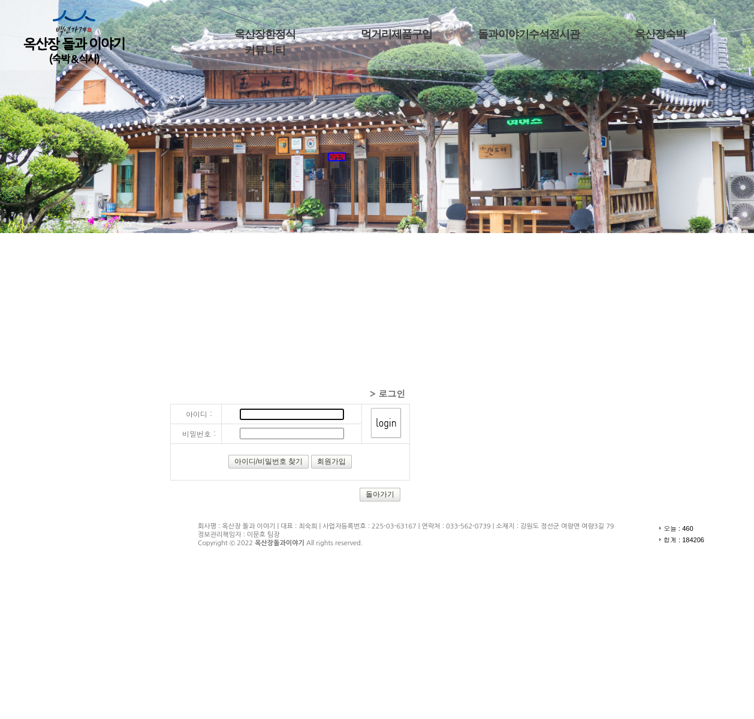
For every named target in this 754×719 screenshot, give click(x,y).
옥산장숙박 (660, 34)
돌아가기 (380, 494)
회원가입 (331, 461)
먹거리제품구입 (396, 34)
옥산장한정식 (264, 34)
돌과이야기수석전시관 (529, 34)
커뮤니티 (265, 50)
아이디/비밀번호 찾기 (268, 461)
